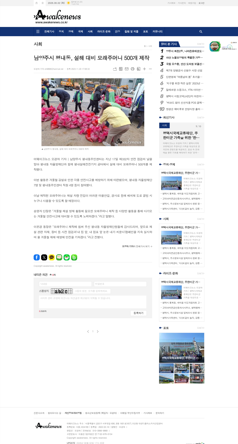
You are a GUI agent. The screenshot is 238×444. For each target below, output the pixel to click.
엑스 (44, 257)
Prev (163, 347)
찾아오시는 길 (54, 413)
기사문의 (182, 2)
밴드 (74, 257)
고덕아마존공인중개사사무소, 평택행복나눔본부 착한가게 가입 (182, 198)
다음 (98, 332)
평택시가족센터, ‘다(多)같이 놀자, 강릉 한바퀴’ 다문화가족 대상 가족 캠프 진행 (182, 208)
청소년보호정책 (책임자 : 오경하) (101, 413)
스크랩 (138, 69)
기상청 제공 (75, 4)
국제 (80, 31)
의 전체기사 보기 (135, 246)
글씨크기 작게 (150, 69)
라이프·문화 (103, 31)
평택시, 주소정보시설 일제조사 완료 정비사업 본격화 (182, 203)
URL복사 (115, 69)
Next (200, 347)
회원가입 (192, 2)
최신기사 (168, 117)
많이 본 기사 (168, 44)
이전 (88, 332)
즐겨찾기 (43, 3)
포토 (145, 31)
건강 (117, 31)
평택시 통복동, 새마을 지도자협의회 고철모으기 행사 (182, 193)
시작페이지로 (37, 3)
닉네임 (43, 284)
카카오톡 (52, 257)
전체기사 (49, 31)
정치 (61, 31)
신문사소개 (39, 413)
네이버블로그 (59, 257)
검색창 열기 (200, 31)
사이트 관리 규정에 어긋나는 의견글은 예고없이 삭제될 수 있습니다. (75, 298)
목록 (120, 69)
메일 (126, 69)
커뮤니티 (157, 31)
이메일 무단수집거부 (130, 413)
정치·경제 (169, 164)
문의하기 (160, 413)
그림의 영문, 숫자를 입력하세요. (91, 291)
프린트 (132, 69)
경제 (70, 31)
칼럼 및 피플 (131, 31)
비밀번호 (99, 284)
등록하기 (138, 313)
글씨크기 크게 (144, 69)
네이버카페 (67, 257)
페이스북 (37, 257)
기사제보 (171, 2)
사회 (90, 31)
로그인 (201, 2)
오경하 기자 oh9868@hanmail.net (48, 68)
